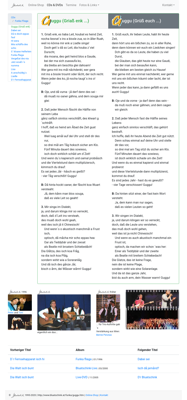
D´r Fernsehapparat (21, 79)
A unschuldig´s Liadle (19, 74)
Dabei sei (16, 30)
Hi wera (15, 40)
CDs (13, 17)
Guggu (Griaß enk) (20, 26)
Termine (71, 5)
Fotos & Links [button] (88, 5)
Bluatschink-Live (86, 368)
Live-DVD (81, 377)
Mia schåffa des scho (19, 46)
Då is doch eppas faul (20, 35)
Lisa (13, 69)
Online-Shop (36, 5)
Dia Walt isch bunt (22, 368)
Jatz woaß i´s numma (18, 64)
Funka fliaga (17, 55)
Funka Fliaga (21, 21)
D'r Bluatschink (147, 377)
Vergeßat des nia (20, 58)
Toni (21, 312)
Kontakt (104, 395)
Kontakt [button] (167, 5)
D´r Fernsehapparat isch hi (27, 359)
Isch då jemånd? (148, 368)
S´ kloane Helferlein (21, 51)
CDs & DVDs (55, 5)
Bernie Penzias (104, 334)
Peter (10, 312)
